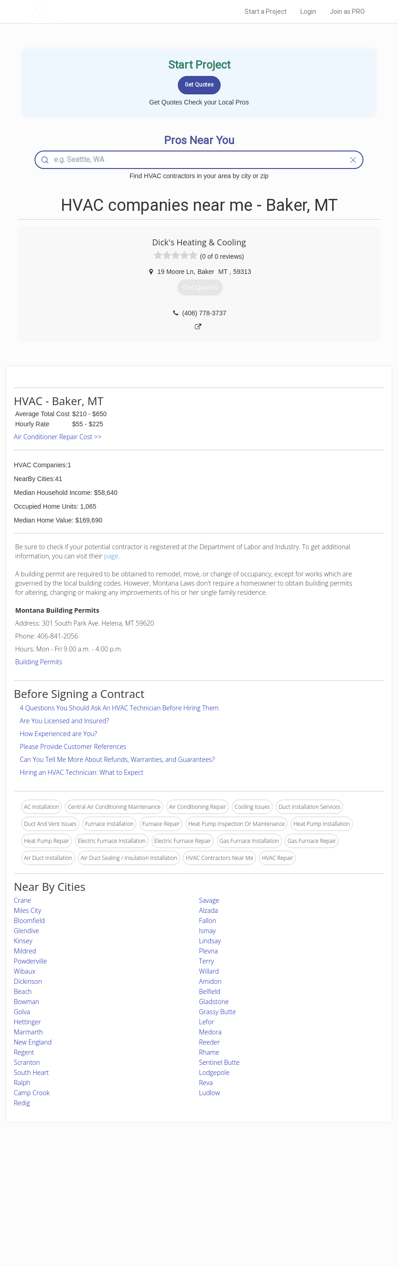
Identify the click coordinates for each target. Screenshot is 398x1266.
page (111, 556)
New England (33, 1042)
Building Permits (38, 661)
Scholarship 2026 (292, 1180)
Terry (206, 961)
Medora (210, 1032)
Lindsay (210, 940)
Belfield (209, 991)
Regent (24, 1052)
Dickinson (28, 981)
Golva (22, 1011)
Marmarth (28, 1032)
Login (308, 11)
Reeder (209, 1042)
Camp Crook (32, 1092)
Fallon (207, 920)
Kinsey (23, 940)
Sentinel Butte (219, 1062)
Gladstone (213, 1001)
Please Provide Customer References (73, 746)
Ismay (207, 930)
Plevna (208, 951)
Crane (22, 900)
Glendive (26, 930)
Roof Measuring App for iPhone (191, 1211)
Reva (206, 1082)
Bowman (26, 1001)
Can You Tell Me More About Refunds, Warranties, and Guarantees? (117, 759)
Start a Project (266, 11)
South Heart (31, 1072)
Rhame (209, 1052)
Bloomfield (29, 920)
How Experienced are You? (58, 733)
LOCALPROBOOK (84, 11)
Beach (23, 991)
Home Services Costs (86, 1180)
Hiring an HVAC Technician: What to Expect (81, 772)
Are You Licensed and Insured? (64, 720)
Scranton (27, 1062)
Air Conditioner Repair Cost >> (57, 436)
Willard (209, 971)
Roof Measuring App (177, 1200)
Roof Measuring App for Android (191, 1221)
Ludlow (209, 1092)
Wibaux (24, 971)
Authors (280, 1200)
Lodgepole (214, 1072)
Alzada (208, 910)
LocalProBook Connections (304, 1211)
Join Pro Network (173, 1180)
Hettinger (27, 1021)
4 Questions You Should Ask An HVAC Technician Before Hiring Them (119, 707)
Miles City (27, 910)
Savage (209, 900)
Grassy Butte (217, 1011)
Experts (161, 1190)
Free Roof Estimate (83, 1211)
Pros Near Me (77, 1190)
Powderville (30, 961)
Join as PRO (347, 11)
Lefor (206, 1021)
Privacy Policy (288, 1190)
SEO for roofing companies (304, 1221)
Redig (22, 1102)
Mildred (25, 951)
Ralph (22, 1082)
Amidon (210, 981)
